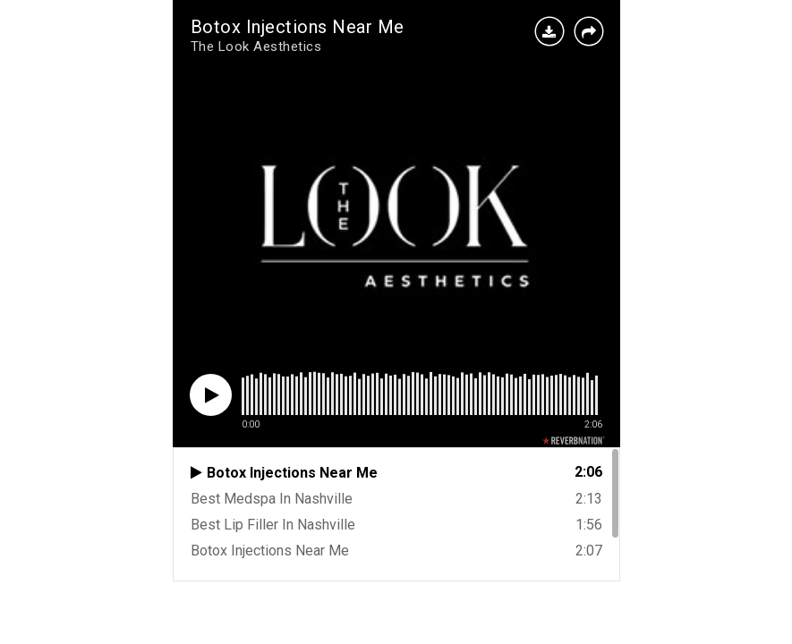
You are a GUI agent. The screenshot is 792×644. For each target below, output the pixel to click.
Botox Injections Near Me (298, 27)
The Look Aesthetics (256, 46)
